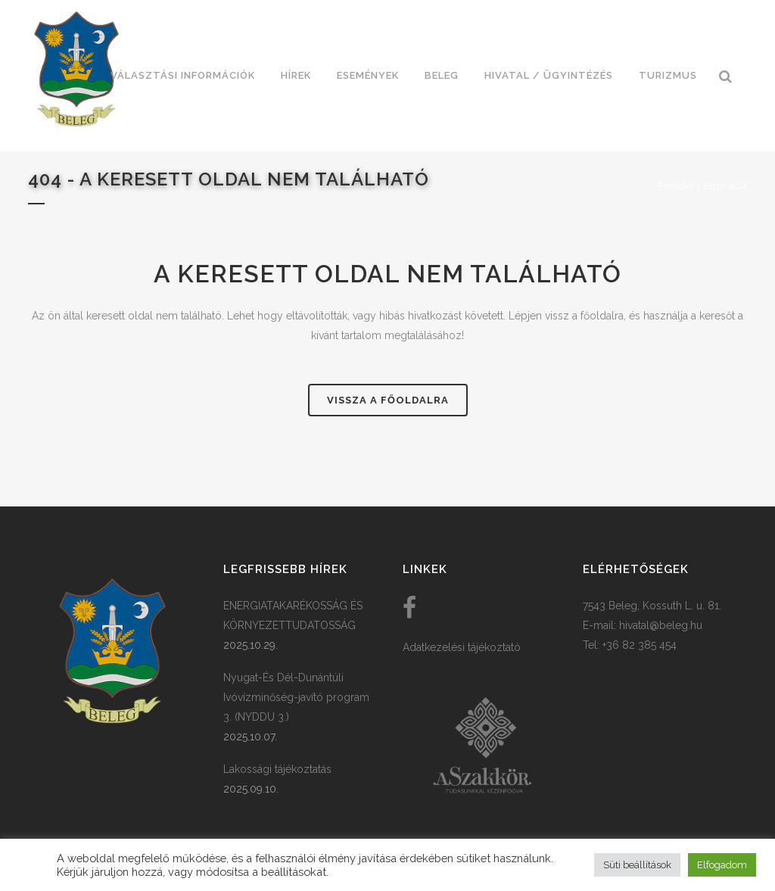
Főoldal (675, 186)
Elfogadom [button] (722, 865)
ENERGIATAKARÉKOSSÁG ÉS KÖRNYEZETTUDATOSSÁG (293, 615)
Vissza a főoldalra (388, 400)
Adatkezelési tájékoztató (462, 647)
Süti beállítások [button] (637, 865)
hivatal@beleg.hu (660, 625)
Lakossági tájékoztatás (277, 769)
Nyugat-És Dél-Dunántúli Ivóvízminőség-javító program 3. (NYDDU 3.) (296, 697)
